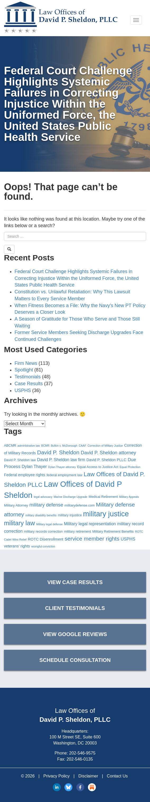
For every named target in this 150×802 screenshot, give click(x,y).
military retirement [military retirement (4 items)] (77, 531)
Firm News (26, 363)
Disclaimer (88, 776)
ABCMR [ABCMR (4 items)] (10, 445)
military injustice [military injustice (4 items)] (70, 515)
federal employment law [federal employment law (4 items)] (64, 475)
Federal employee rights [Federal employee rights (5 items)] (24, 475)
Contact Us (117, 776)
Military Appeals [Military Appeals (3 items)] (129, 496)
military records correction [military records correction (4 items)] (43, 531)
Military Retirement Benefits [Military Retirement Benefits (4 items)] (113, 531)
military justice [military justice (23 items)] (106, 514)
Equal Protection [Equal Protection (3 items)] (130, 467)
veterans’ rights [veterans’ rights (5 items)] (17, 546)
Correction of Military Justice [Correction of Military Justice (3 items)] (105, 445)
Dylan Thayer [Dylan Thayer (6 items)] (34, 466)
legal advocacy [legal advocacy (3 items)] (43, 496)
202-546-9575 (82, 753)
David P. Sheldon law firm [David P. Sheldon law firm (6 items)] (61, 459)
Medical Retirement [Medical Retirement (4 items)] (103, 497)
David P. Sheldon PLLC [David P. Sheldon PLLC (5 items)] (106, 460)
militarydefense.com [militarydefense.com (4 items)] (79, 505)
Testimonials (28, 376)
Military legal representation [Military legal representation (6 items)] (90, 523)
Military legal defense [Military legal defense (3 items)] (49, 524)
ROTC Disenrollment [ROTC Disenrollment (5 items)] (45, 539)
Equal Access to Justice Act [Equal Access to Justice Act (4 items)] (97, 467)
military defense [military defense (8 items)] (46, 505)
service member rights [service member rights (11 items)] (92, 539)
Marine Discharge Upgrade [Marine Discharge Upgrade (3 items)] (70, 496)
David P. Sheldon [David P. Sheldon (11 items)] (58, 452)
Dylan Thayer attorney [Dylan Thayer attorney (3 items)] (62, 467)
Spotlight (24, 370)
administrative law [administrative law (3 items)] (28, 445)
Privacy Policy (56, 776)
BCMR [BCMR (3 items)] (45, 445)
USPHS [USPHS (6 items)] (128, 539)
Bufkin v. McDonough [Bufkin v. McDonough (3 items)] (64, 445)
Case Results (29, 383)
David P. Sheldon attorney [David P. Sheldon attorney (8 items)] (108, 452)
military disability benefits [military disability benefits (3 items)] (41, 515)
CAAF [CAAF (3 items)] (82, 445)
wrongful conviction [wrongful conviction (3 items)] (43, 546)
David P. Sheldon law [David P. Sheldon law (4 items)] (20, 460)
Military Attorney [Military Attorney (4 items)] (16, 505)
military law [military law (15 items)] (19, 523)
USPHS (23, 390)
